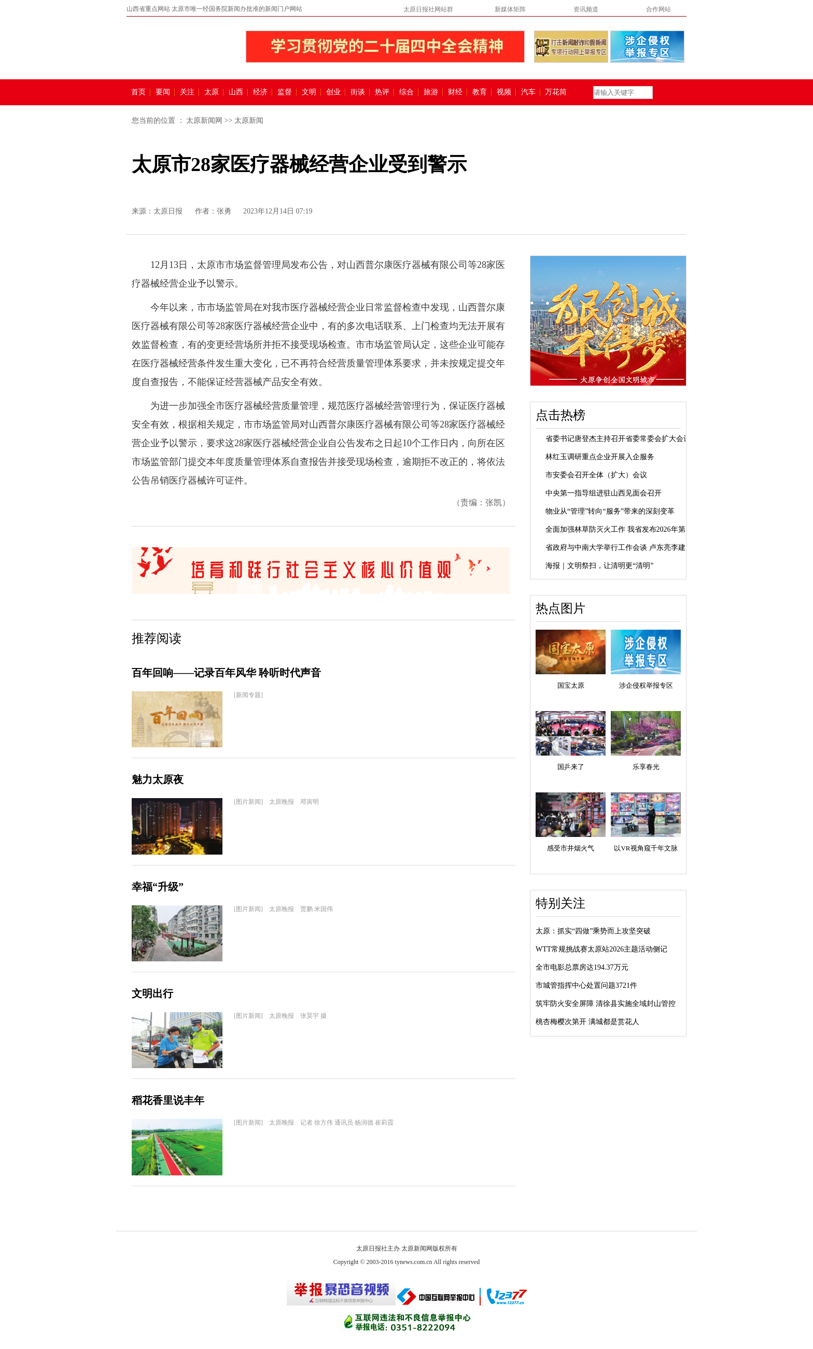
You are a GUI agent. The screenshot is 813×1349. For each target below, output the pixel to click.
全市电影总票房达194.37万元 (582, 967)
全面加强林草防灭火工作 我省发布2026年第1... (619, 529)
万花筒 (554, 92)
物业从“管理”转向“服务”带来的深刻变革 (610, 511)
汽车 (528, 92)
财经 (455, 92)
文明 (309, 92)
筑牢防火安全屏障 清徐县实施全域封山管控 (606, 1003)
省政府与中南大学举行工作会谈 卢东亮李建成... (621, 547)
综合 (406, 92)
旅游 (431, 92)
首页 (138, 92)
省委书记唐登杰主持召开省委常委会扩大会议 (618, 439)
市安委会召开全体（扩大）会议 (596, 475)
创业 (333, 92)
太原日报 (168, 211)
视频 (504, 92)
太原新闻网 (204, 120)
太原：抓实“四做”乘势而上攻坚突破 (593, 931)
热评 (382, 92)
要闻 (163, 92)
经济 (260, 92)
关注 (187, 92)
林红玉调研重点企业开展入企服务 (599, 457)
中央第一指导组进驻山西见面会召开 (603, 493)
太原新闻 (248, 120)
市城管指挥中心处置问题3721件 (586, 985)
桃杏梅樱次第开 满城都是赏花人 (587, 1022)
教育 (479, 92)
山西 (236, 92)
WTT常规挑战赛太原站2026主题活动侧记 (601, 949)
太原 (211, 92)
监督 (284, 92)
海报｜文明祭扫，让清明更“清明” (599, 566)
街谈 (358, 92)
